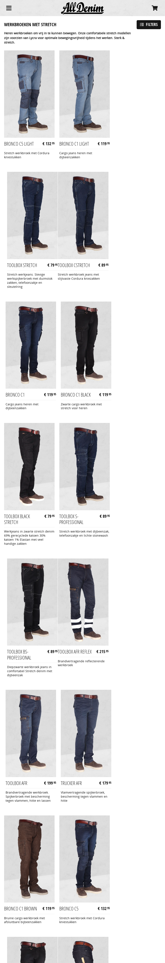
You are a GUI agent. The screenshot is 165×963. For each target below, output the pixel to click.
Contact (9, 940)
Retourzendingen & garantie (24, 935)
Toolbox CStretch (20, 268)
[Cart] (155, 8)
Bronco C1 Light (72, 141)
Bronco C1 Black (127, 268)
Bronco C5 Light (19, 141)
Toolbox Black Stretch (17, 389)
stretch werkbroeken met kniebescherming (87, 857)
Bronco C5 (67, 642)
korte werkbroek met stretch (67, 884)
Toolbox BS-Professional (124, 389)
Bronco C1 (67, 268)
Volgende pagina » (143, 798)
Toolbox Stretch (127, 141)
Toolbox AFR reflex (21, 519)
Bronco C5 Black (127, 642)
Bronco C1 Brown (20, 642)
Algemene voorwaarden (21, 926)
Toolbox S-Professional (70, 389)
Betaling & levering (17, 931)
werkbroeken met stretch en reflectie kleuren (31, 870)
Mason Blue (15, 761)
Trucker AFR (122, 519)
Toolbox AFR (68, 519)
